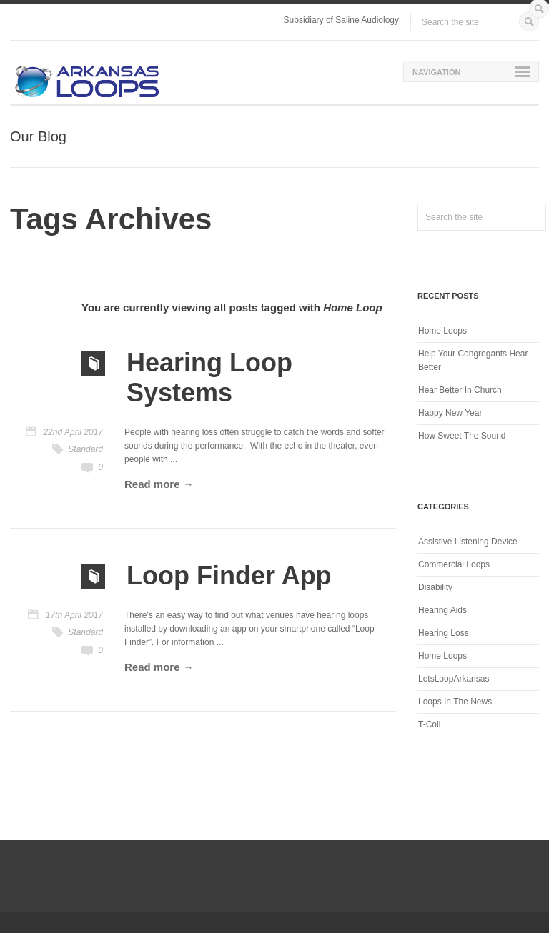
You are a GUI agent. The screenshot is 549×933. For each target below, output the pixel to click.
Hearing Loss (443, 633)
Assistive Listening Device (468, 542)
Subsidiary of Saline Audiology (341, 20)
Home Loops (442, 331)
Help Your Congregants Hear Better (473, 360)
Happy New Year (450, 413)
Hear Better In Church (460, 390)
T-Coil (429, 724)
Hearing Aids (442, 610)
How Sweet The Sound (462, 436)
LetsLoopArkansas (453, 679)
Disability (435, 587)
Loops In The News (455, 702)
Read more (152, 484)
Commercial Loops (454, 564)
